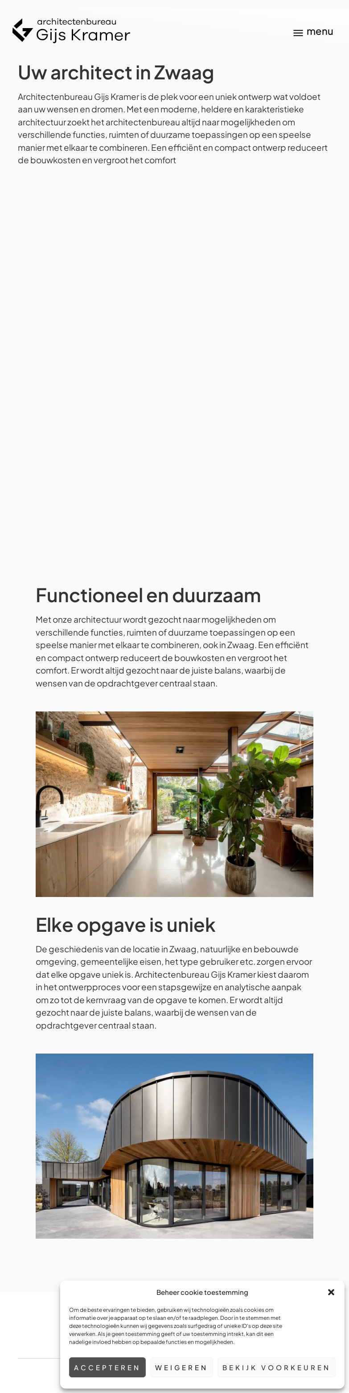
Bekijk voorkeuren (276, 1367)
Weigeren (181, 1367)
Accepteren (107, 1367)
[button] (331, 1292)
